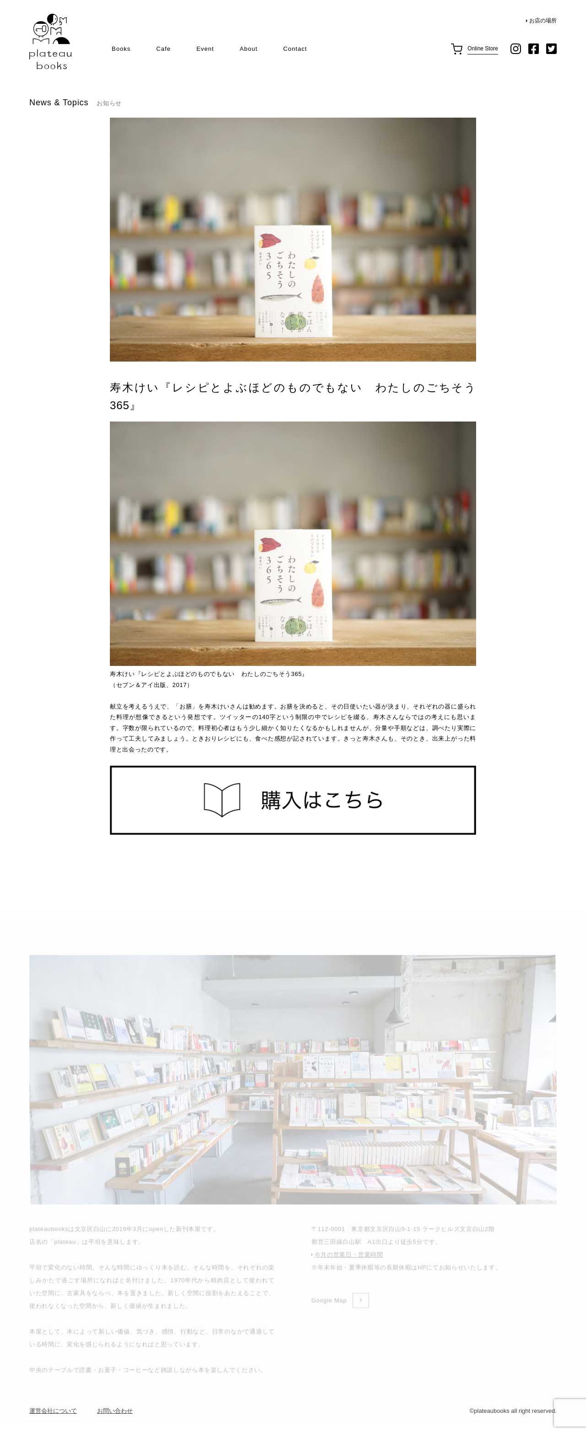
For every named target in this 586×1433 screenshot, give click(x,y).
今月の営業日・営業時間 (349, 1265)
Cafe (163, 48)
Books (121, 48)
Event (205, 48)
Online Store (482, 48)
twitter (551, 48)
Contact (295, 48)
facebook (533, 48)
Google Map (329, 1311)
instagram (515, 48)
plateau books (50, 42)
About (248, 48)
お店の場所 (543, 20)
